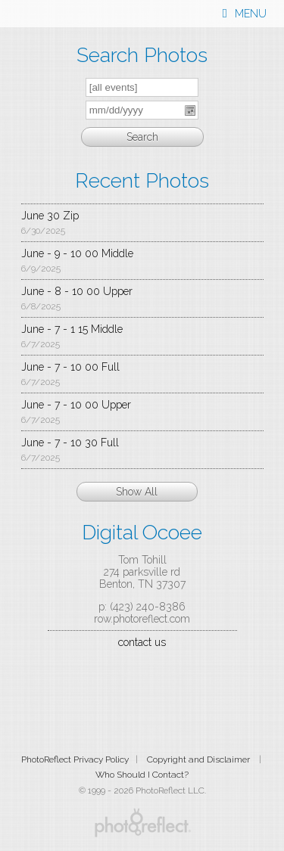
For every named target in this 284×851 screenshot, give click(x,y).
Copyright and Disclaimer (199, 759)
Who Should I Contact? (142, 774)
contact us (142, 642)
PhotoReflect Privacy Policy (75, 759)
